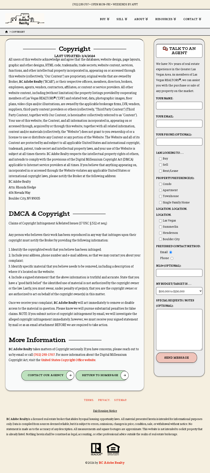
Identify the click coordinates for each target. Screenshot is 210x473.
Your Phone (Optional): (179, 138)
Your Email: (179, 120)
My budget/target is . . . (179, 288)
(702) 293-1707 (44, 354)
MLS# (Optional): (179, 270)
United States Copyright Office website (68, 360)
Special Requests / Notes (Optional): (179, 305)
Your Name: (179, 102)
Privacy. (104, 400)
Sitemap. (120, 400)
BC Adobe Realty (111, 462)
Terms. (89, 400)
